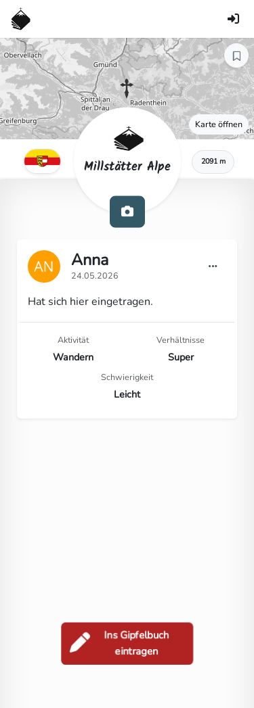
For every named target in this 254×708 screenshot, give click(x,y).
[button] (126, 88)
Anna (89, 259)
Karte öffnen (218, 124)
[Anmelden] (233, 19)
